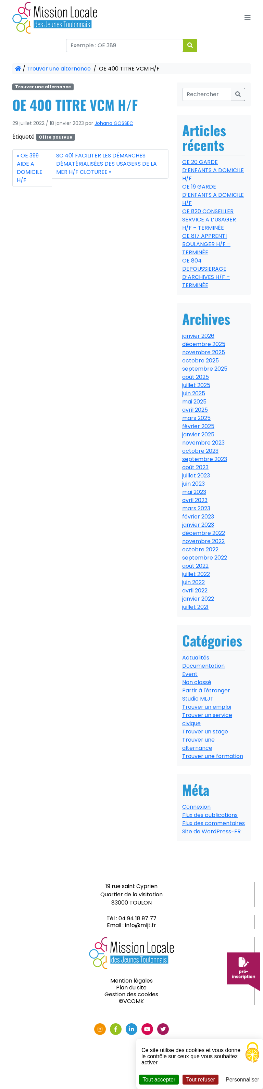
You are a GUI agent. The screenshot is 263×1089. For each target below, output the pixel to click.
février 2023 (198, 517)
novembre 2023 (203, 443)
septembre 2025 (204, 369)
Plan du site (131, 987)
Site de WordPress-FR (211, 831)
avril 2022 (195, 590)
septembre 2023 (204, 459)
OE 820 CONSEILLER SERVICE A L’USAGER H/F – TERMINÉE (209, 219)
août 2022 (195, 566)
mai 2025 (194, 402)
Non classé (196, 682)
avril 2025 (195, 410)
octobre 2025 (200, 360)
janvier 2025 (198, 434)
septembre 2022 (204, 558)
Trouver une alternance (59, 69)
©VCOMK (131, 1001)
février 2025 (198, 426)
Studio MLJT (198, 699)
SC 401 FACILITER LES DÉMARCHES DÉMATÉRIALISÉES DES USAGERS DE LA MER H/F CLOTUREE (106, 164)
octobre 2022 (200, 549)
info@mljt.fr (140, 925)
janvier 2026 (198, 336)
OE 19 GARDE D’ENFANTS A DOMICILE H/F (213, 195)
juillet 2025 (196, 385)
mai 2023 (194, 492)
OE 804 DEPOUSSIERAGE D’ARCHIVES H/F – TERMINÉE (206, 273)
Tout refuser (200, 1079)
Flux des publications (210, 815)
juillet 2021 (195, 607)
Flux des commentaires (213, 823)
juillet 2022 (196, 574)
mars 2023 (196, 508)
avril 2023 (195, 500)
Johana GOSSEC (114, 123)
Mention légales (131, 981)
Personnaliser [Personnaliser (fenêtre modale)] (242, 1079)
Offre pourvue (55, 137)
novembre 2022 (203, 541)
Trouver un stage (205, 731)
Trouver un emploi (206, 707)
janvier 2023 (198, 525)
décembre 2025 (203, 344)
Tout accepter (158, 1079)
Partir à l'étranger (206, 690)
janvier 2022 (198, 599)
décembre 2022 (203, 533)
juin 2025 (193, 393)
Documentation (203, 666)
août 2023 (195, 467)
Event (190, 674)
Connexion (196, 807)
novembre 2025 (203, 352)
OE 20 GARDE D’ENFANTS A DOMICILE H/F (213, 170)
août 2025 (195, 377)
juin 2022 (193, 582)
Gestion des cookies (131, 994)
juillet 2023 (196, 475)
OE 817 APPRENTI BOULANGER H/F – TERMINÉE (206, 244)
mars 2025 (196, 418)
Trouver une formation (212, 756)
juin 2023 (193, 484)
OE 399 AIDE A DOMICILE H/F (29, 168)
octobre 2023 (200, 451)
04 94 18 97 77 (137, 918)
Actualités (195, 658)
